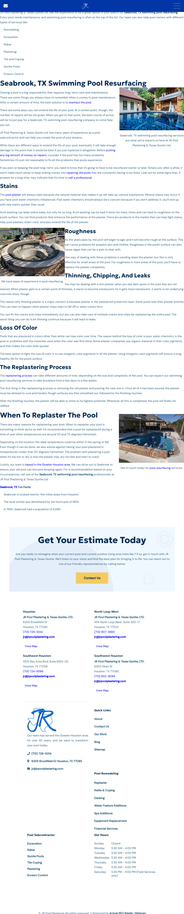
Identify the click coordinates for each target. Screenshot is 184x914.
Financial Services (106, 824)
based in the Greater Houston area (47, 463)
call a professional (80, 176)
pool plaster (13, 193)
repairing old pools (79, 171)
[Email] (6, 5)
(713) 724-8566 (33, 667)
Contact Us (92, 575)
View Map (31, 642)
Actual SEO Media (121, 909)
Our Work (100, 730)
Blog (97, 738)
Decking (99, 794)
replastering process (18, 374)
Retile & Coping (104, 786)
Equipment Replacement (110, 817)
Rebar (31, 846)
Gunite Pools (35, 852)
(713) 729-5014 (33, 628)
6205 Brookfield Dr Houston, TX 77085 (56, 757)
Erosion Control (37, 871)
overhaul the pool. (80, 101)
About (98, 715)
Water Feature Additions (110, 801)
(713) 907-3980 (104, 628)
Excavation (34, 839)
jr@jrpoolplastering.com (47, 765)
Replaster (100, 779)
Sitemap (99, 745)
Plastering (33, 865)
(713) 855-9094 (104, 672)
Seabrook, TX (8, 486)
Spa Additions (103, 809)
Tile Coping (34, 858)
